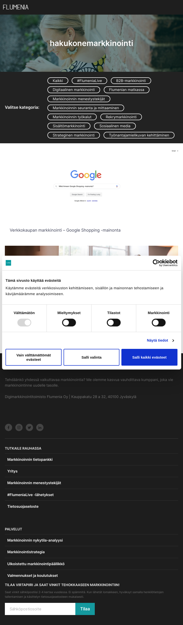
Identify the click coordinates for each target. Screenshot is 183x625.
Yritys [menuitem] (12, 471)
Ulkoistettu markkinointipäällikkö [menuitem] (36, 564)
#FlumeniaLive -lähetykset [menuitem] (30, 494)
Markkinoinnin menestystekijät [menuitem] (34, 482)
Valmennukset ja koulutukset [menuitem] (32, 575)
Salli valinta (91, 357)
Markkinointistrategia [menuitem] (26, 552)
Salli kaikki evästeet (149, 357)
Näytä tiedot (157, 340)
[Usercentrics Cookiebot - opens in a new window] (156, 262)
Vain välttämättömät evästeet (33, 357)
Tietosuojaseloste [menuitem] (22, 506)
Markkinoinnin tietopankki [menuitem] (29, 459)
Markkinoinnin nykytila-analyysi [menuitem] (35, 540)
